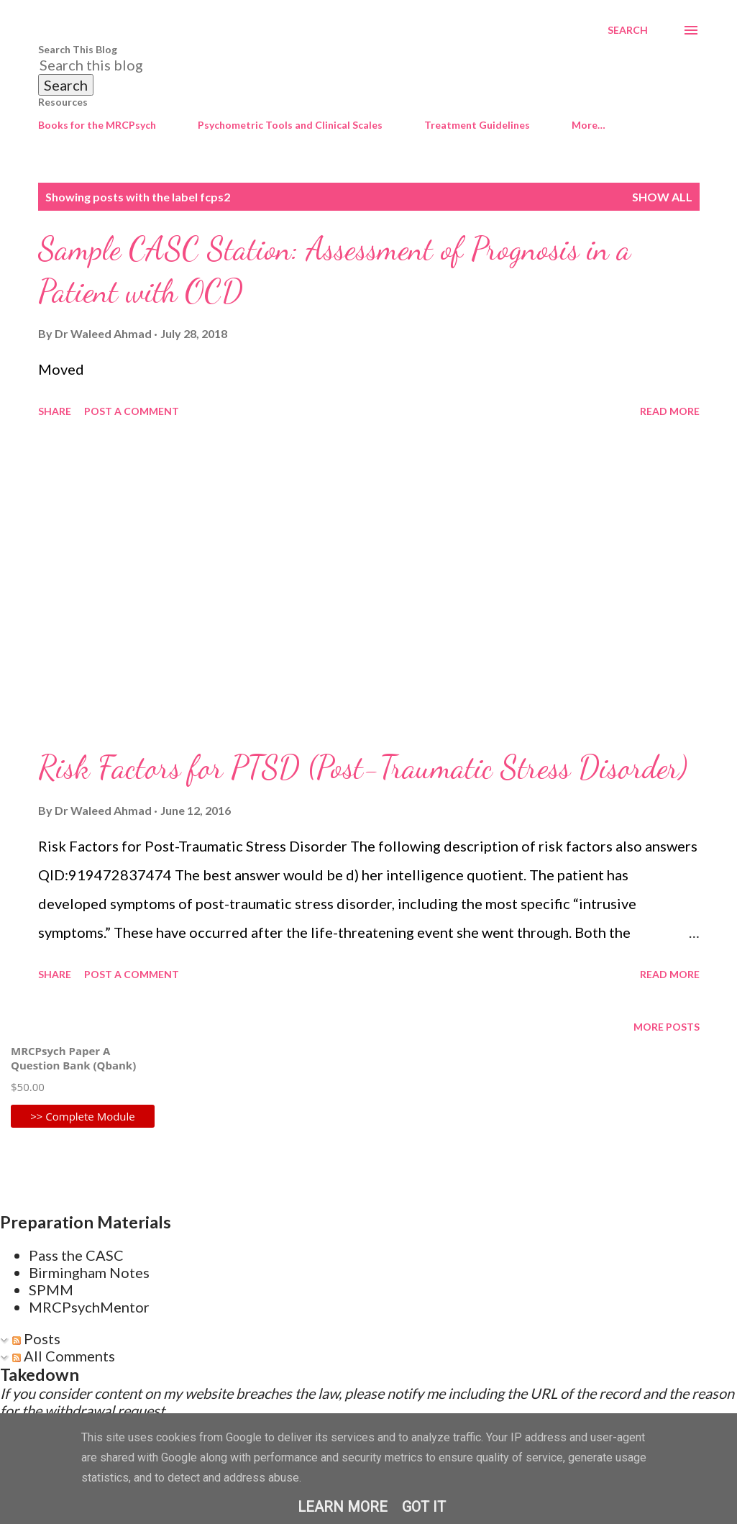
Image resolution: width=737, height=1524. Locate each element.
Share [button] (54, 411)
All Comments (63, 1355)
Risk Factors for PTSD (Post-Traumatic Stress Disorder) (362, 767)
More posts (666, 1027)
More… (588, 125)
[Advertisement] (369, 584)
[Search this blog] (351, 64)
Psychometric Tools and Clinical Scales (290, 125)
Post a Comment (131, 411)
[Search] (628, 30)
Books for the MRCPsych (97, 125)
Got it (424, 1506)
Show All (662, 197)
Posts (36, 1338)
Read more (670, 411)
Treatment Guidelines (477, 125)
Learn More (343, 1506)
